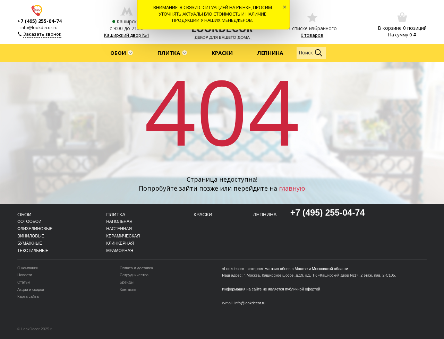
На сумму (402, 35)
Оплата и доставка (136, 268)
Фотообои (29, 221)
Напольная (119, 221)
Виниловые (30, 236)
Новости (24, 275)
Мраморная (119, 250)
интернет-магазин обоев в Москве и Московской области (297, 269)
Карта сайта (28, 296)
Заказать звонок (42, 34)
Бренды (127, 282)
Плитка (168, 52)
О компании (28, 268)
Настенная (119, 228)
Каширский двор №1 (126, 35)
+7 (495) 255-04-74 (39, 21)
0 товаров (312, 35)
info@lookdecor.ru (39, 28)
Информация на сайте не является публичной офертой (271, 289)
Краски (222, 52)
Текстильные (32, 250)
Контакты (128, 289)
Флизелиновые (35, 228)
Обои (118, 52)
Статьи (23, 282)
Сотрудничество (134, 275)
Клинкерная (120, 243)
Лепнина (270, 52)
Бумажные (29, 243)
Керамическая (123, 236)
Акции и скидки (30, 289)
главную (292, 188)
